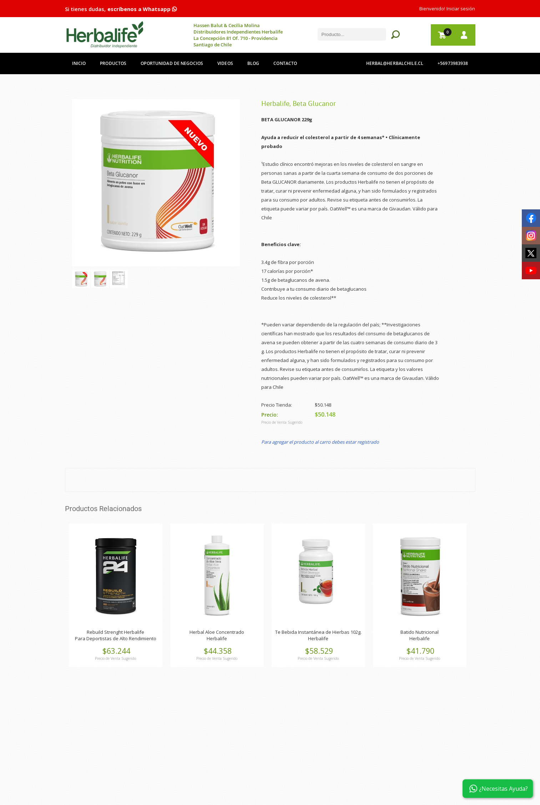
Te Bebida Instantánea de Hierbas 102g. (318, 632)
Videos (225, 63)
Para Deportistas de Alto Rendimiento (115, 638)
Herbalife (217, 638)
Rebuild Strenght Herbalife (115, 632)
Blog (253, 63)
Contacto (285, 63)
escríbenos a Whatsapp (142, 8)
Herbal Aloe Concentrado (217, 632)
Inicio (79, 63)
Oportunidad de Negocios (172, 63)
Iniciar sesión (460, 8)
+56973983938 (453, 63)
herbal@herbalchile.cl (395, 63)
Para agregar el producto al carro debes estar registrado (320, 442)
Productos (113, 63)
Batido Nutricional (419, 632)
